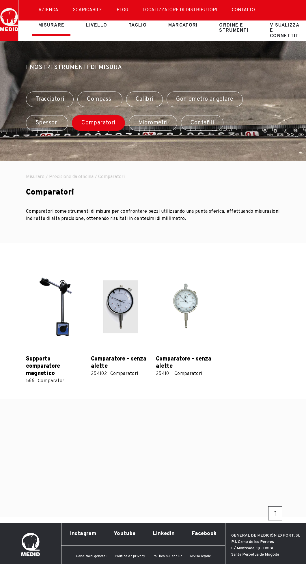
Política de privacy (130, 556)
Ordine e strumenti (233, 28)
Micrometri (153, 123)
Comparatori (98, 123)
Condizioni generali (92, 556)
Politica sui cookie (167, 556)
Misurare (51, 25)
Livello (96, 25)
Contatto (243, 10)
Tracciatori (50, 99)
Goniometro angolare (204, 99)
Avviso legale (200, 556)
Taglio (138, 25)
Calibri (145, 99)
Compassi (100, 99)
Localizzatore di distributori (180, 10)
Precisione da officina (71, 177)
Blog (122, 10)
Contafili (202, 123)
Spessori (47, 123)
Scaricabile (87, 10)
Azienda (48, 10)
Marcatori (183, 25)
